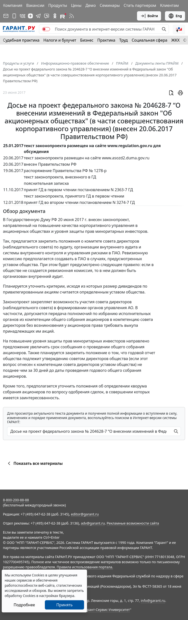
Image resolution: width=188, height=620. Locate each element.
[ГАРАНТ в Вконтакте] (22, 16)
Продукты (57, 5)
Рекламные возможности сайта (133, 523)
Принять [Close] (64, 605)
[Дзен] (30, 15)
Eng (175, 16)
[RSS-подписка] (72, 16)
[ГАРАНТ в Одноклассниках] (55, 16)
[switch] (46, 29)
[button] (179, 29)
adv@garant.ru (93, 523)
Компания (12, 5)
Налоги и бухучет (59, 40)
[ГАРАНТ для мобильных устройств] (14, 16)
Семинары (110, 5)
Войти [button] (149, 16)
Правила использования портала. (85, 567)
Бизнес (86, 40)
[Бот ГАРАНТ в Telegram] (47, 16)
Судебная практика (21, 40)
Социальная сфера (149, 40)
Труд (123, 40)
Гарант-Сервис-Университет (107, 609)
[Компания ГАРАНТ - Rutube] (63, 16)
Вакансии (35, 5)
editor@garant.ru (85, 514)
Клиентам (169, 5)
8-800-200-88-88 (16, 500)
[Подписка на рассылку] (6, 16)
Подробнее (24, 605)
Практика (106, 40)
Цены (76, 5)
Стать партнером (140, 5)
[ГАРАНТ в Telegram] (38, 16)
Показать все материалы (34, 463)
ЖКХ (175, 40)
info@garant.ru (153, 600)
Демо (90, 5)
